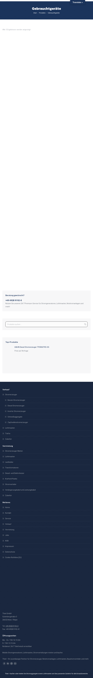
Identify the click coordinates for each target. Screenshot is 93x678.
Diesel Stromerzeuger (16, 406)
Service (8, 518)
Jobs (7, 535)
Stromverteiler (10, 484)
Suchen (85, 324)
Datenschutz (10, 552)
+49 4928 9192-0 (13, 300)
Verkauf (8, 524)
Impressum (9, 546)
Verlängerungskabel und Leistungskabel (20, 490)
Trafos (7, 433)
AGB (7, 541)
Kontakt (8, 513)
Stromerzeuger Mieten (14, 451)
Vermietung (9, 530)
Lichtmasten (10, 428)
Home (7, 507)
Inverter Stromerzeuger (17, 411)
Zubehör (8, 439)
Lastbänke (9, 462)
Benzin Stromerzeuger (16, 400)
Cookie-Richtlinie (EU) (13, 557)
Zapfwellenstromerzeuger (18, 422)
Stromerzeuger (10, 395)
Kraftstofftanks (11, 479)
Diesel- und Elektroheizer (14, 473)
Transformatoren (12, 468)
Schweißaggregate (15, 417)
